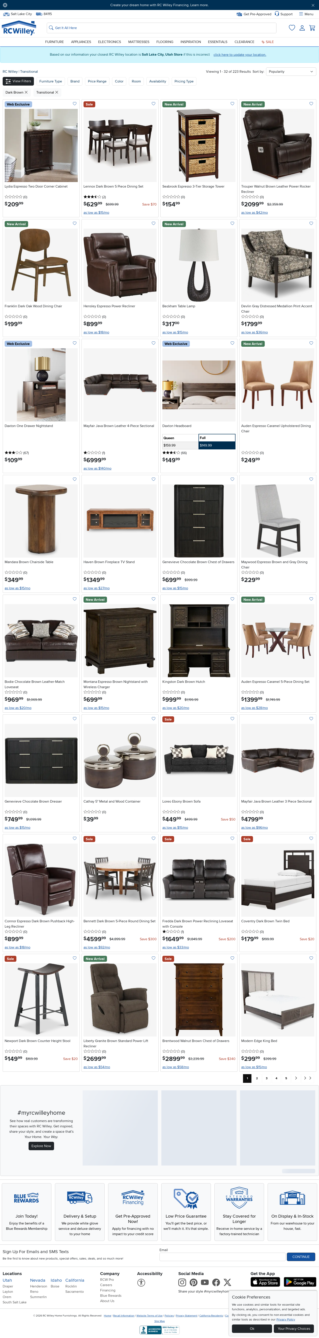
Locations (12, 1273)
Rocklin (71, 1286)
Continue (301, 1257)
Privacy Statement (186, 1315)
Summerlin (38, 1297)
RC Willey (10, 71)
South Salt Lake (15, 1302)
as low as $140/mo (97, 468)
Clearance (244, 42)
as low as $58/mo (175, 1067)
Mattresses (138, 42)
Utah (7, 1280)
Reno (34, 1291)
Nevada (37, 1280)
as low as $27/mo (97, 588)
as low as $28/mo (254, 708)
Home (107, 1315)
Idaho (56, 1280)
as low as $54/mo (97, 1067)
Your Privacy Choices (294, 1328)
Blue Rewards (110, 1295)
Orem (7, 1297)
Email (164, 1250)
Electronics (109, 42)
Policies (169, 1315)
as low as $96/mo (254, 827)
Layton (8, 1291)
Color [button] (119, 81)
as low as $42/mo (254, 212)
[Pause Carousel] (5, 5)
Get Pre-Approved (254, 14)
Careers (106, 1285)
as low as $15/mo (96, 212)
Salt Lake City (17, 14)
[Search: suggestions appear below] (161, 28)
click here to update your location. (240, 55)
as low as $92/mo (97, 947)
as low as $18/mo (96, 332)
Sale (267, 42)
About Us (107, 1301)
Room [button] (136, 81)
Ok (252, 1328)
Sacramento (74, 1291)
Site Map (159, 1321)
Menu (305, 14)
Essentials (217, 42)
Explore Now (41, 1146)
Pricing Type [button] (184, 81)
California (74, 1280)
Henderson (38, 1286)
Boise (55, 1286)
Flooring (164, 42)
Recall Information (123, 1315)
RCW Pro (107, 1279)
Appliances (81, 42)
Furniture (54, 42)
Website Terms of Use (149, 1315)
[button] (18, 81)
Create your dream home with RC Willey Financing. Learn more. (159, 5)
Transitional (29, 71)
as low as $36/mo (254, 332)
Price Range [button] (97, 81)
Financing (107, 1290)
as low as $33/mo (175, 947)
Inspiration (191, 42)
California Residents (211, 1315)
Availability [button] (157, 81)
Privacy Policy (285, 1319)
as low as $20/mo (18, 708)
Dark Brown (17, 92)
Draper (8, 1286)
